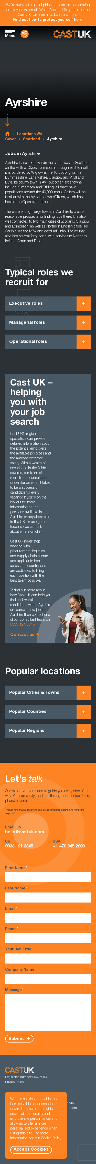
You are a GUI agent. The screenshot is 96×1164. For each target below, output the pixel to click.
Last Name (48, 894)
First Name (48, 874)
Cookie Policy (51, 1138)
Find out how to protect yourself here (47, 20)
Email (48, 915)
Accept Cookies (31, 1150)
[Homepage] (72, 34)
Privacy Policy (14, 1082)
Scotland (31, 139)
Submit (16, 1039)
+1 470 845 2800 (69, 846)
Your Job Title (48, 956)
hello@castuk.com (24, 832)
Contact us (22, 635)
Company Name (48, 976)
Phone (48, 935)
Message (48, 1009)
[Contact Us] (24, 34)
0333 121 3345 (22, 625)
